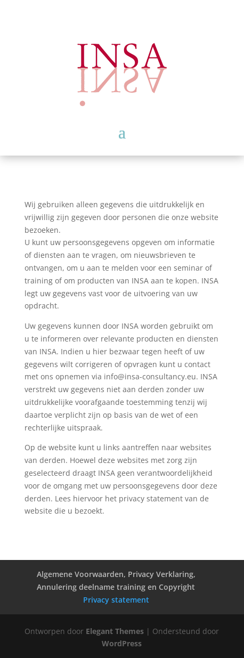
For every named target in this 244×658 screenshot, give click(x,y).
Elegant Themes (115, 631)
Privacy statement (116, 600)
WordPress (122, 643)
